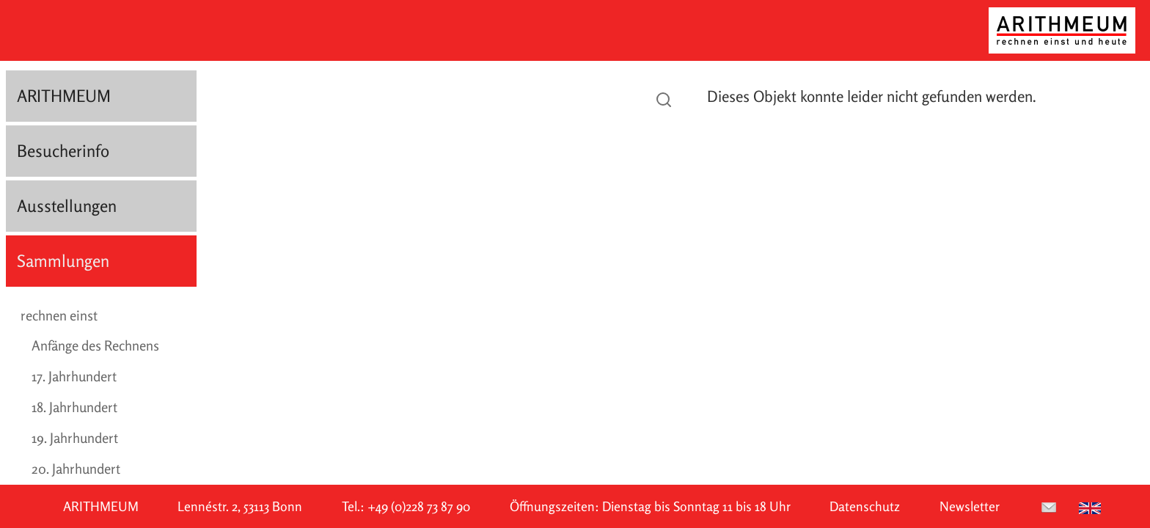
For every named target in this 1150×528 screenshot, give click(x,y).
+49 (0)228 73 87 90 (418, 506)
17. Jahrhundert (74, 376)
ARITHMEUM (64, 96)
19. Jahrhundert (75, 438)
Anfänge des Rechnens (95, 345)
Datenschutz (864, 506)
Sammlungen (63, 261)
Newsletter (970, 506)
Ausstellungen (67, 206)
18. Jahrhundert (74, 407)
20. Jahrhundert (76, 469)
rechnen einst (59, 315)
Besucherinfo (63, 151)
